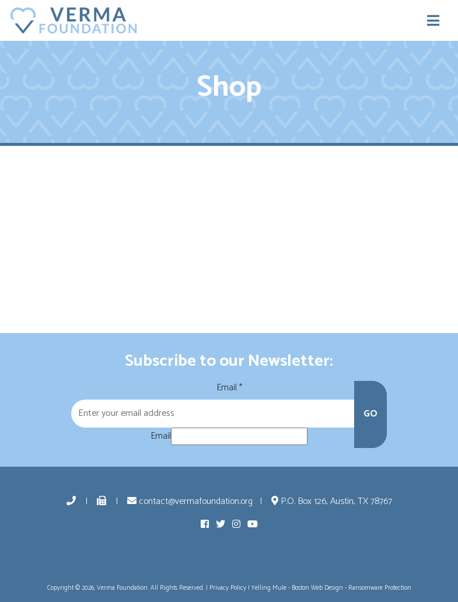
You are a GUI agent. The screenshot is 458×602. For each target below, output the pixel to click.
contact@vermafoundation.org (190, 501)
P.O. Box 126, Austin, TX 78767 (331, 501)
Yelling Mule (268, 588)
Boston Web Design (317, 588)
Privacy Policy (227, 588)
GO (370, 414)
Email (229, 388)
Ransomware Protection (379, 588)
